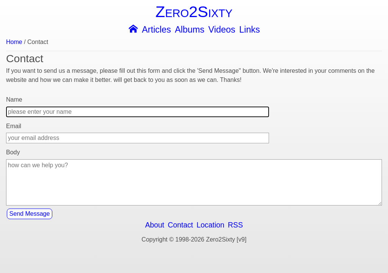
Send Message (29, 213)
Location (210, 225)
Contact (180, 225)
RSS (235, 225)
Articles (156, 29)
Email (13, 126)
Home (14, 42)
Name (14, 99)
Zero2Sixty (193, 11)
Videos (221, 29)
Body (13, 152)
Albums (190, 29)
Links (249, 29)
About (154, 225)
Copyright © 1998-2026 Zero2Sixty (188, 239)
